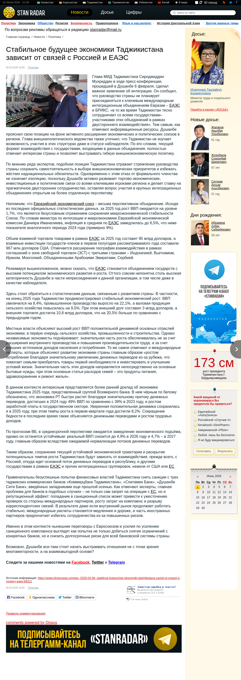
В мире (183, 2)
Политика (8, 23)
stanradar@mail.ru (106, 30)
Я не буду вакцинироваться (216, 440)
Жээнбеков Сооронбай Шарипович (219, 159)
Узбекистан (145, 2)
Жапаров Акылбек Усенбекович (219, 131)
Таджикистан (95, 2)
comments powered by (31, 623)
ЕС (171, 466)
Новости (39, 37)
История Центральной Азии (178, 23)
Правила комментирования (25, 613)
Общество (45, 23)
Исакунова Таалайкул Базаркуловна (206, 91)
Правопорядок (107, 23)
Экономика (26, 23)
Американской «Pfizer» (213, 430)
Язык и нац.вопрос (136, 23)
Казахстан (47, 2)
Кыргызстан (70, 2)
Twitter (98, 562)
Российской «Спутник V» (214, 420)
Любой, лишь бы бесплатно (216, 435)
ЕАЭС (174, 105)
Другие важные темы (222, 23)
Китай (165, 2)
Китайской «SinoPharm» (214, 425)
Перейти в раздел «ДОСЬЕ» (209, 109)
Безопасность (81, 23)
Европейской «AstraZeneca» (207, 413)
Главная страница (18, 37)
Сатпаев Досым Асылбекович (220, 185)
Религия (62, 23)
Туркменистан (120, 2)
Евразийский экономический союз (64, 204)
